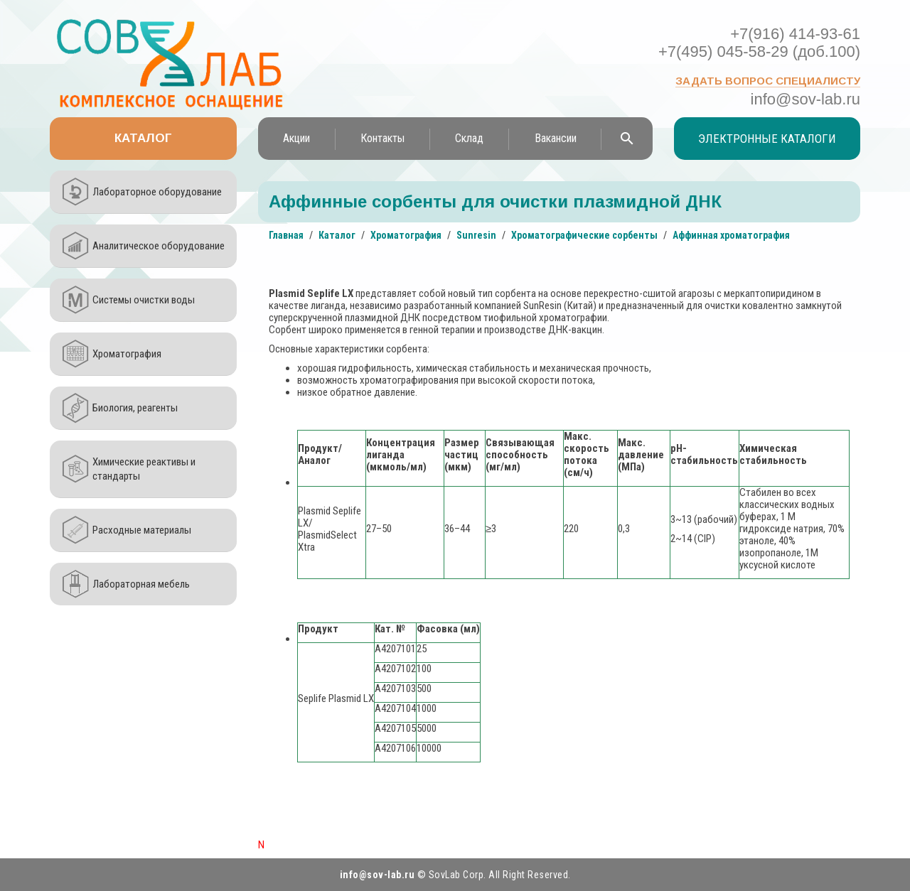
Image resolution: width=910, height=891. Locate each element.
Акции (296, 138)
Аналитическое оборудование (158, 245)
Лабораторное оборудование (157, 191)
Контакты (382, 138)
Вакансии (556, 138)
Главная (286, 235)
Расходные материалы (141, 530)
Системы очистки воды (143, 299)
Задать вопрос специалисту (767, 81)
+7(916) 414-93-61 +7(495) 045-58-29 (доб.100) (759, 42)
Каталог (143, 138)
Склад (469, 138)
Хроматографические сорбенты (584, 235)
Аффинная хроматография (731, 235)
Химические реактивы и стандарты (144, 468)
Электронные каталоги (767, 138)
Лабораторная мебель (141, 584)
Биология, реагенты (135, 407)
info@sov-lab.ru (805, 99)
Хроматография (126, 353)
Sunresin (476, 235)
